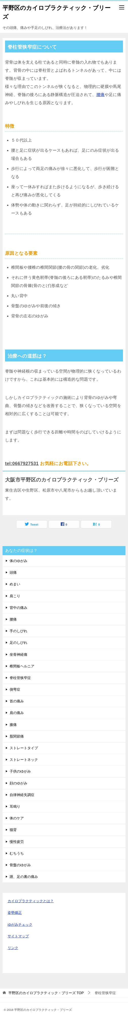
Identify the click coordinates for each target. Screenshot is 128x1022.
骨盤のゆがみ (20, 865)
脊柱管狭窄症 (20, 678)
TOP (46, 993)
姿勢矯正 (15, 913)
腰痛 (100, 94)
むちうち (17, 853)
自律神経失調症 (22, 795)
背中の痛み (18, 608)
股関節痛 (17, 736)
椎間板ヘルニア (22, 666)
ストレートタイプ (24, 748)
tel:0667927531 (22, 463)
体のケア (17, 818)
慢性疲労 (17, 842)
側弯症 (15, 689)
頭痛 (13, 572)
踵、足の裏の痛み (24, 877)
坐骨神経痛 (18, 654)
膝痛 (13, 725)
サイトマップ (18, 936)
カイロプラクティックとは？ (31, 901)
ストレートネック (24, 760)
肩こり (15, 596)
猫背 (13, 830)
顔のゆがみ (18, 783)
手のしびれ (18, 631)
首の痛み (17, 701)
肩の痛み (17, 713)
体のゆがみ (18, 561)
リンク (13, 948)
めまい (15, 584)
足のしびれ (18, 643)
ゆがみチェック (20, 924)
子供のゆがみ (20, 771)
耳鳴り (15, 806)
